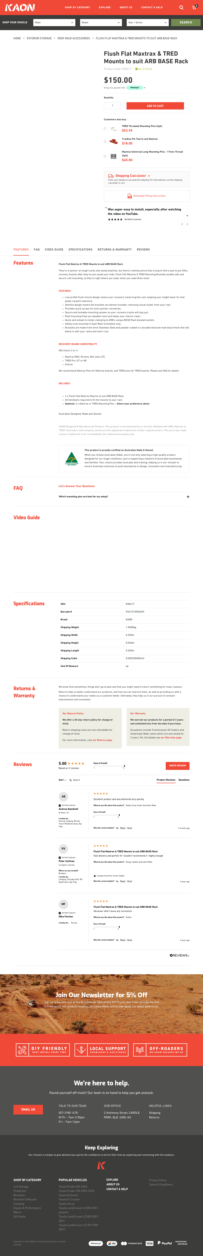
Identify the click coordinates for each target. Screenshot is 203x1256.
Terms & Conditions (161, 1184)
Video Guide (54, 249)
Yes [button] (117, 828)
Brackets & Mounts (25, 1199)
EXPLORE (105, 7)
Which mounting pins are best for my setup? (83, 496)
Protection (19, 1191)
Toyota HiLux (67, 1203)
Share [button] (129, 828)
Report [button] (123, 828)
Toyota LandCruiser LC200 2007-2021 (79, 1219)
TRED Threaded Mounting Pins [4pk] (142, 126)
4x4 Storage (20, 1186)
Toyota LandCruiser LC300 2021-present (79, 1210)
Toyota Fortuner (68, 1195)
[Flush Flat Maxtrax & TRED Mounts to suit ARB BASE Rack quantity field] (112, 105)
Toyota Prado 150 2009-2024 (77, 1191)
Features (21, 249)
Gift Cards (19, 1216)
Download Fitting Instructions (147, 196)
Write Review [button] (177, 766)
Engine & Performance (27, 1208)
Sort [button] (63, 780)
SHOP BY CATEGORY (77, 7)
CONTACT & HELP (152, 7)
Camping (18, 1203)
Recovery (19, 1195)
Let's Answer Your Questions (77, 486)
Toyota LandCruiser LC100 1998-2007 (79, 1227)
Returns (154, 1117)
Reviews (143, 249)
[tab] (166, 780)
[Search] (81, 780)
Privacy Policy (157, 1180)
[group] (75, 764)
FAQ (37, 249)
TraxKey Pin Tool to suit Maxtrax (140, 139)
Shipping (154, 1113)
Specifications (81, 249)
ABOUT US (126, 7)
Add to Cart (155, 106)
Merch (17, 1212)
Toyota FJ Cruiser (69, 1199)
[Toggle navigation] (181, 7)
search (186, 22)
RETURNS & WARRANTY (115, 249)
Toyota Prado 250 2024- (73, 1186)
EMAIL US (28, 1109)
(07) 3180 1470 (68, 1113)
